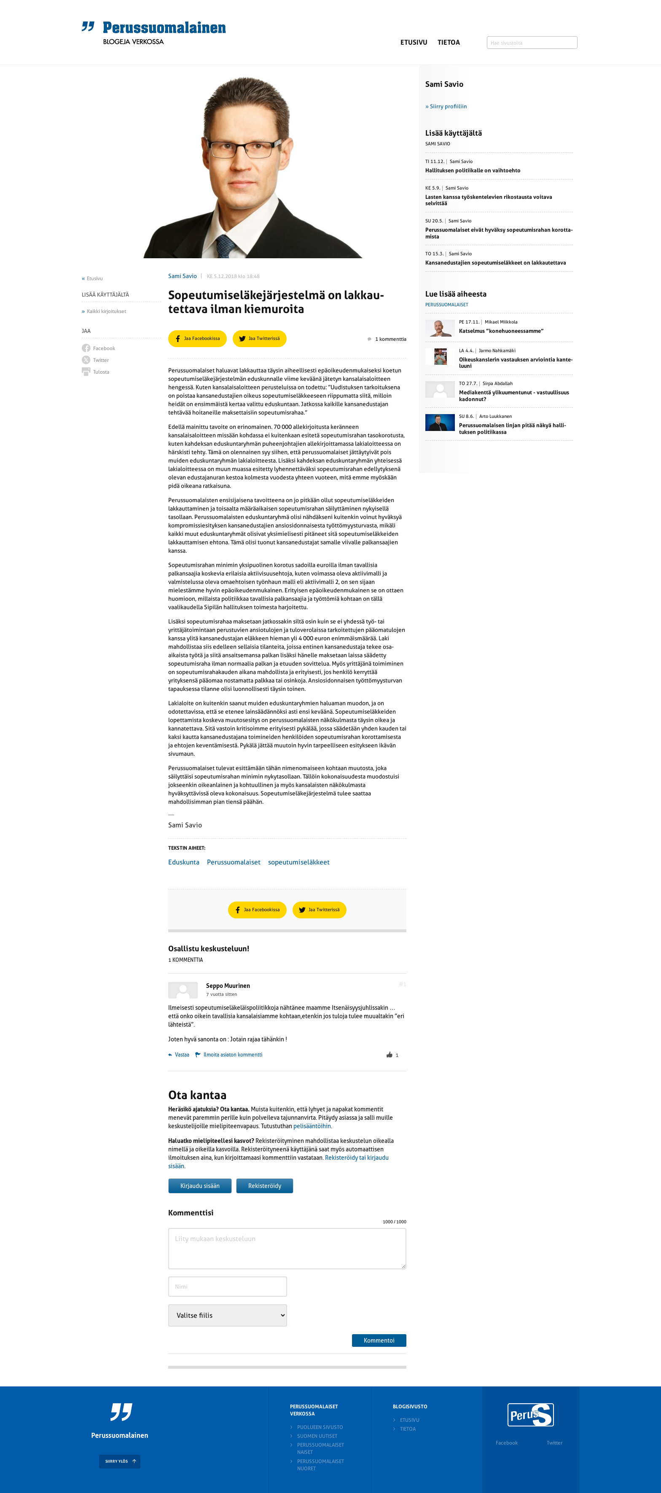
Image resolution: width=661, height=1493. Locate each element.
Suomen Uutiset (317, 1436)
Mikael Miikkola (501, 322)
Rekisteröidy (264, 1186)
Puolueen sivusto (320, 1427)
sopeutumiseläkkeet (299, 862)
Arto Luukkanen (495, 416)
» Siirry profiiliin (446, 106)
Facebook (507, 1443)
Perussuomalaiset (234, 862)
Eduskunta (183, 862)
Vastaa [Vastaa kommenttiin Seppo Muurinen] (178, 1055)
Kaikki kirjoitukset (106, 311)
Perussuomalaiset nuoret (320, 1465)
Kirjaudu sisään (200, 1186)
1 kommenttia (387, 339)
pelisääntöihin (312, 1126)
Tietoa (449, 42)
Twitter (554, 1443)
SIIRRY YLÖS (116, 1461)
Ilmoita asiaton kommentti (233, 1055)
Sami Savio (182, 275)
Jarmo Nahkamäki (497, 350)
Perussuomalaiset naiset (320, 1448)
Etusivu (413, 42)
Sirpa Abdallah (498, 383)
